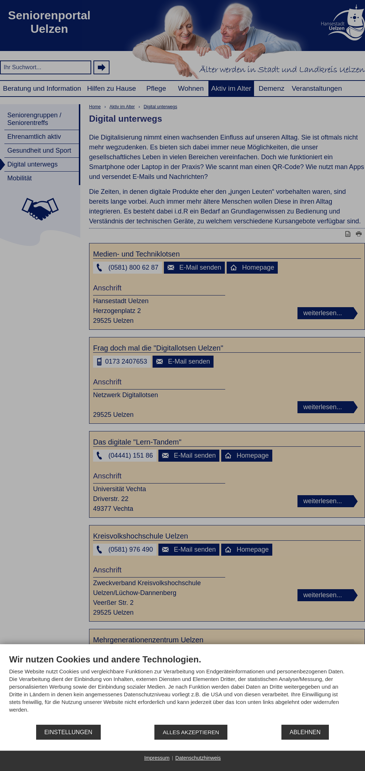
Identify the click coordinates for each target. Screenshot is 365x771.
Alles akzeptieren (191, 732)
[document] (182, 689)
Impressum (156, 758)
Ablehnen (305, 732)
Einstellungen (68, 732)
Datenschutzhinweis (198, 758)
